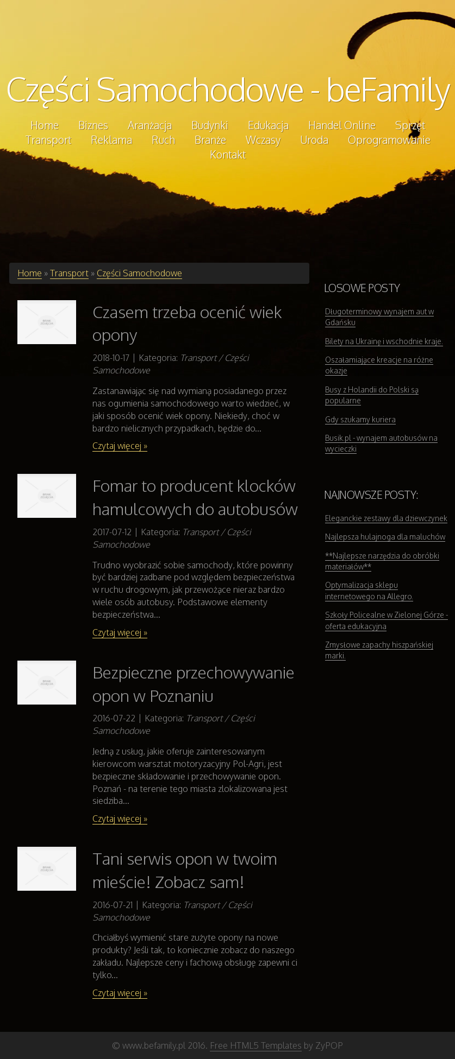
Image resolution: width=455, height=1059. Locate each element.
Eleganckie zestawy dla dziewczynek (386, 518)
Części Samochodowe (139, 273)
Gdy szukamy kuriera (360, 419)
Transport (69, 273)
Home (29, 273)
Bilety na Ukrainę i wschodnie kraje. (384, 341)
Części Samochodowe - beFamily (228, 88)
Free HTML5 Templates (256, 1045)
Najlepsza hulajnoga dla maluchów (385, 536)
